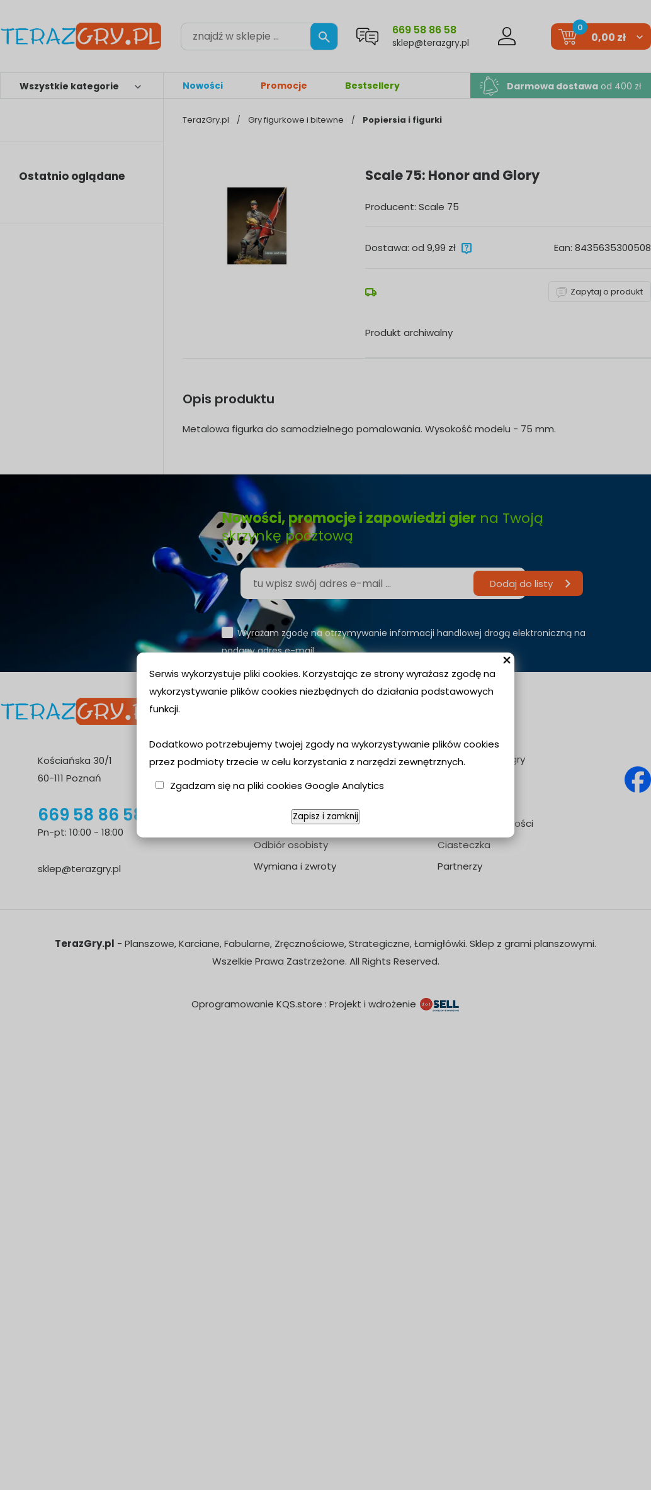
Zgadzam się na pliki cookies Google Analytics (277, 785)
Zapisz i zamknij (325, 816)
